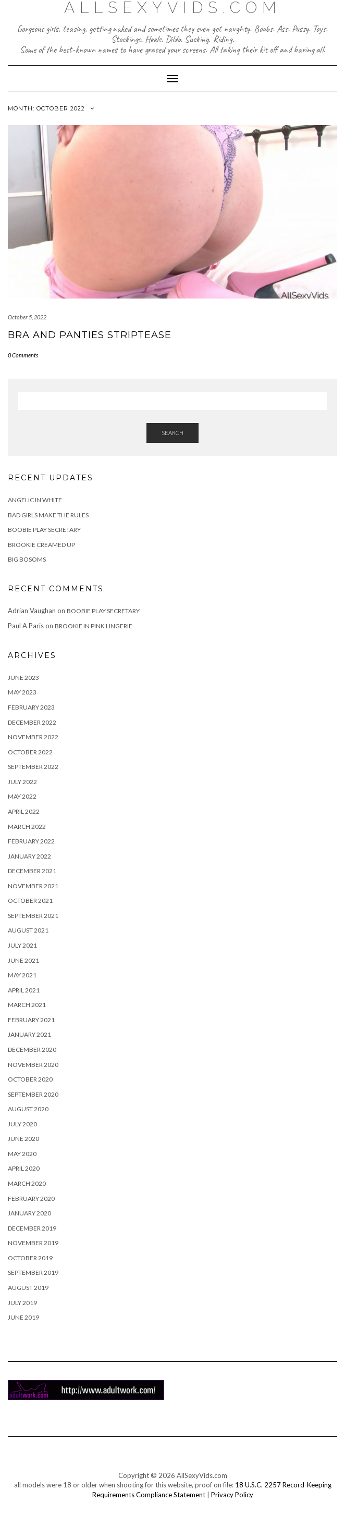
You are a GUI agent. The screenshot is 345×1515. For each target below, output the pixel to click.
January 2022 (29, 856)
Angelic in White (35, 500)
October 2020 (30, 1079)
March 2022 (27, 826)
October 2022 (30, 752)
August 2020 (28, 1109)
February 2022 (31, 841)
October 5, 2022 (27, 317)
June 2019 (23, 1317)
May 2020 (22, 1154)
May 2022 (22, 796)
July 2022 (22, 782)
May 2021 (22, 975)
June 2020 (23, 1139)
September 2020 (33, 1094)
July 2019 (22, 1303)
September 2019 (33, 1272)
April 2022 (24, 811)
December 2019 (32, 1228)
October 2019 (30, 1258)
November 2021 (33, 886)
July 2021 (22, 945)
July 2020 (22, 1124)
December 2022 (32, 722)
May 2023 (22, 692)
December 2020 (32, 1049)
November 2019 (33, 1243)
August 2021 (28, 930)
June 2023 (23, 677)
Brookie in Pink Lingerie (93, 626)
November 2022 (33, 737)
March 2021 (27, 1005)
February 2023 (31, 707)
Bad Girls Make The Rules (48, 515)
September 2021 (33, 916)
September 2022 (33, 767)
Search (172, 432)
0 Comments (23, 355)
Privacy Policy (232, 1495)
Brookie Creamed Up (41, 545)
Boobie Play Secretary (44, 529)
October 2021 (30, 900)
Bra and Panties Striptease (89, 335)
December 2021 (32, 871)
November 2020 (33, 1065)
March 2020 (27, 1183)
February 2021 (31, 1020)
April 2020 (24, 1168)
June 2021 (23, 960)
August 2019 (28, 1288)
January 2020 (29, 1213)
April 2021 (24, 990)
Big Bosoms (27, 559)
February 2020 (31, 1198)
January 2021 (29, 1034)
